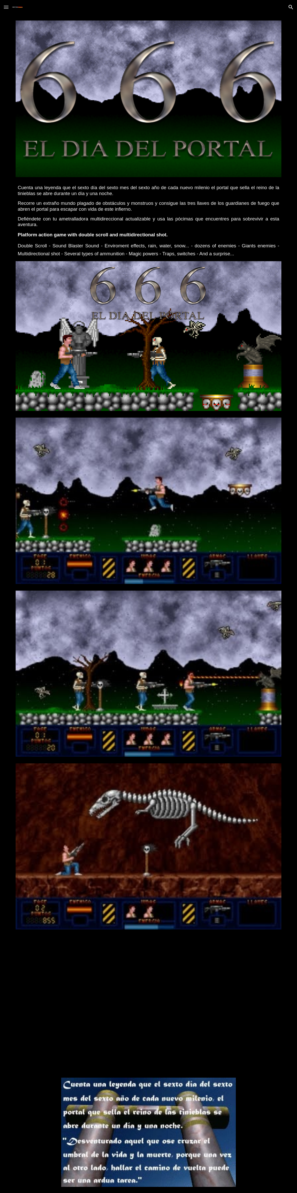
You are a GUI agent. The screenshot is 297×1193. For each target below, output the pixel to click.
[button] (6, 7)
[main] (148, 219)
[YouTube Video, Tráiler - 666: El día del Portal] (148, 1003)
